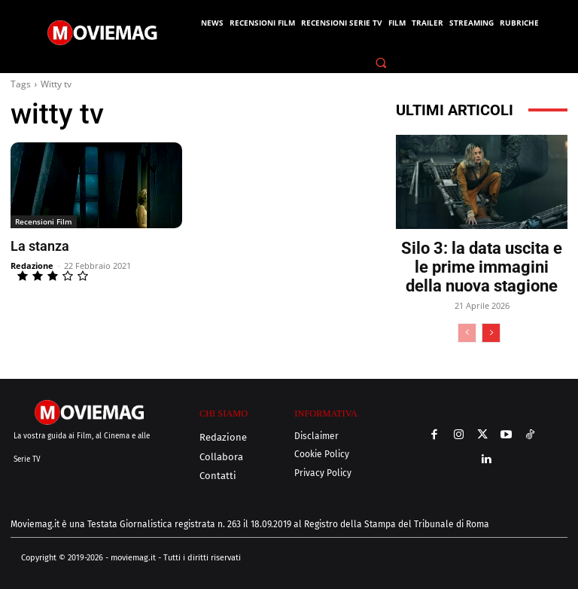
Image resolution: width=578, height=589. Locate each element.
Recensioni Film (43, 221)
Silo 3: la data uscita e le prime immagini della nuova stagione (481, 267)
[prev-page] (467, 333)
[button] (381, 62)
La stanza (38, 246)
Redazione (32, 264)
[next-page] (491, 333)
